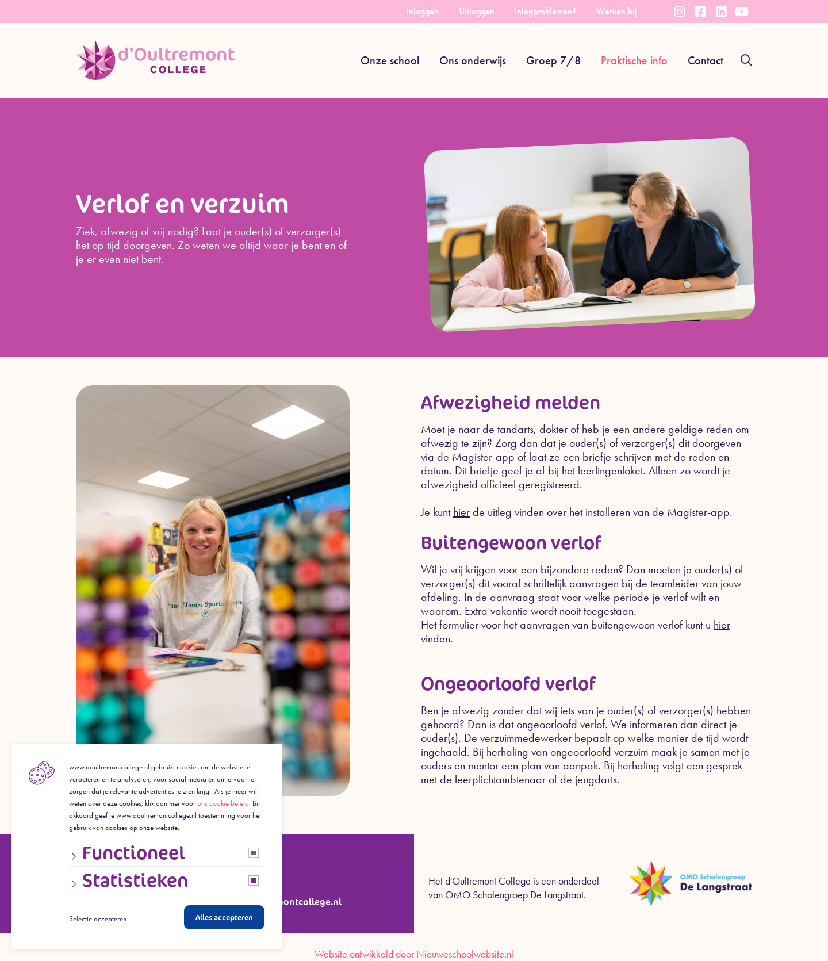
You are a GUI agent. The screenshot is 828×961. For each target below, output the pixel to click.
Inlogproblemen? (545, 11)
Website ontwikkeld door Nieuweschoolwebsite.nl (414, 954)
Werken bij (616, 11)
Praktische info (634, 60)
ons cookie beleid (223, 806)
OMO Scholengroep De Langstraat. (515, 895)
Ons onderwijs (472, 60)
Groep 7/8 (553, 60)
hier (461, 512)
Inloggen (423, 11)
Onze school (390, 60)
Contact (705, 60)
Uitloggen (476, 11)
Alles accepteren (224, 920)
